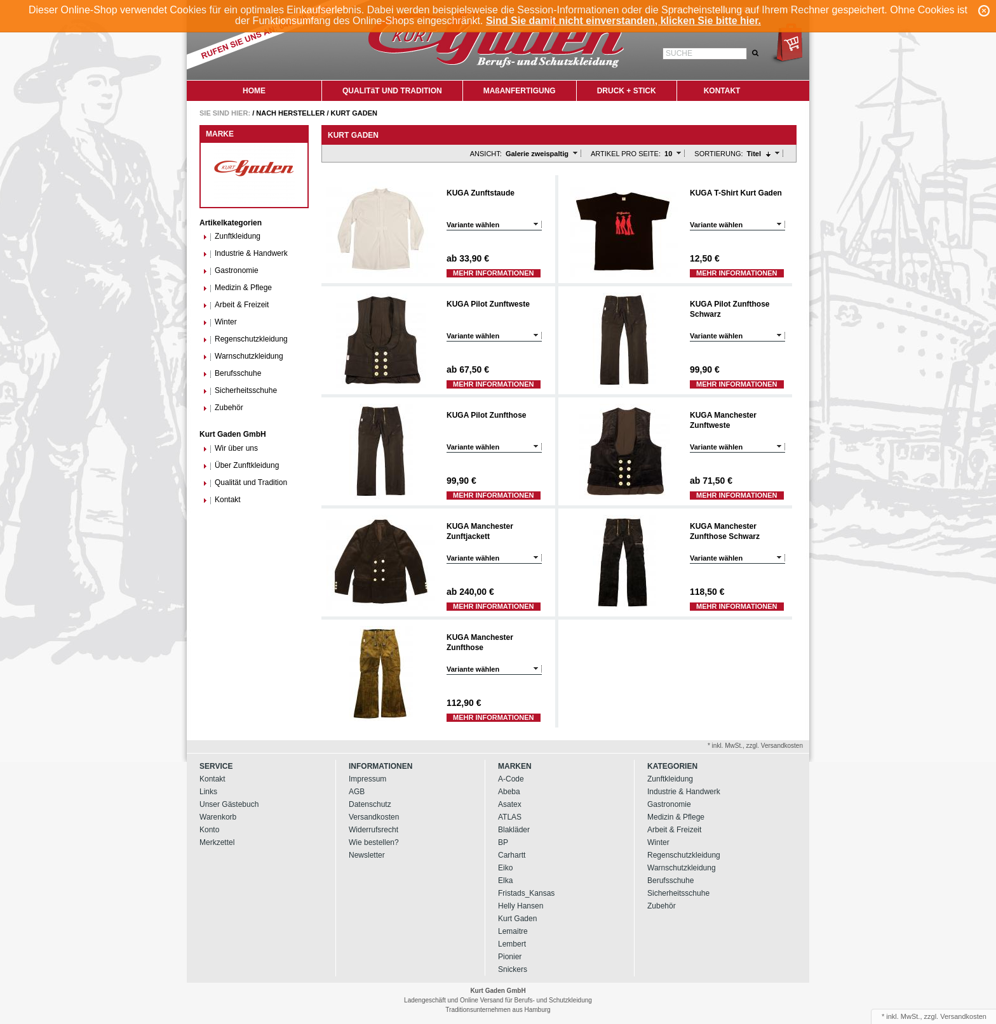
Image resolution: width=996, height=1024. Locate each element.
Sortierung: (718, 153)
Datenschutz (370, 804)
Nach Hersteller (290, 113)
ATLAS (510, 817)
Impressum (367, 779)
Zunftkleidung (231, 236)
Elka (505, 880)
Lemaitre (513, 931)
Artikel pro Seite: (626, 153)
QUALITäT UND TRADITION (392, 90)
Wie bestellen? (374, 842)
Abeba (509, 791)
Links (208, 791)
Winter (220, 322)
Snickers (512, 969)
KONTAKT (722, 90)
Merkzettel (216, 842)
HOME (254, 90)
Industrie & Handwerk (245, 253)
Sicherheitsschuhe (240, 391)
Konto (209, 829)
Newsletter (367, 855)
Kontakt (222, 500)
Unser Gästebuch (229, 804)
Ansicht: (486, 153)
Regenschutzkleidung (245, 339)
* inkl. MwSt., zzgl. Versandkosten (755, 745)
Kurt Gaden (354, 113)
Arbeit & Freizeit (236, 305)
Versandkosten (374, 817)
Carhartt (511, 855)
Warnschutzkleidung (243, 356)
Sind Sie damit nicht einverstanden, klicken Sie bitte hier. (623, 20)
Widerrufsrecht (373, 829)
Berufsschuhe (232, 373)
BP (503, 842)
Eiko (505, 867)
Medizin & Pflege (237, 288)
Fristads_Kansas (526, 893)
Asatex (510, 804)
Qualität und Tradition (245, 483)
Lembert (512, 944)
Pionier (510, 956)
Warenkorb (217, 817)
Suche (679, 53)
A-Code (511, 779)
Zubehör (223, 408)
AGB (357, 791)
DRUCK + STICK (626, 90)
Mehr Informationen (493, 273)
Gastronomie (231, 271)
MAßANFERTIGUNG (519, 90)
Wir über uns (230, 448)
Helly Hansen (520, 905)
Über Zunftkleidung (241, 465)
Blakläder (514, 829)
